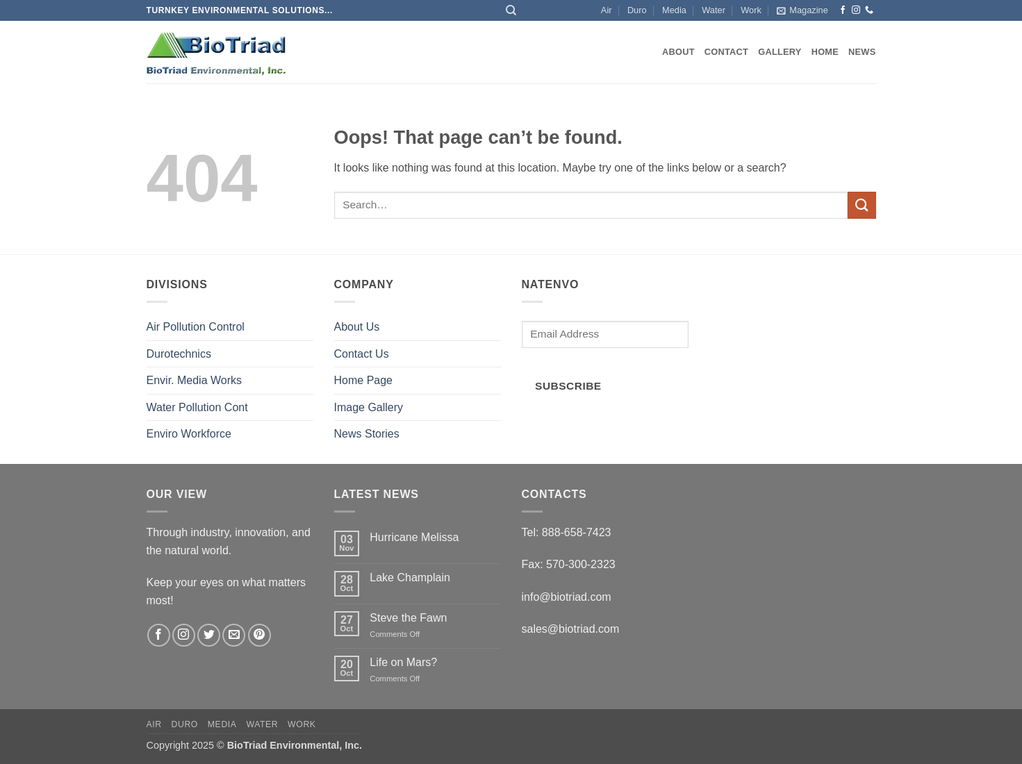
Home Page (363, 380)
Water (713, 10)
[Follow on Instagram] (856, 10)
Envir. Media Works (194, 380)
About (678, 52)
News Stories (366, 434)
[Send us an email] (233, 635)
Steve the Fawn (408, 618)
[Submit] (861, 205)
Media (674, 10)
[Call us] (869, 10)
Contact (726, 52)
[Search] (511, 10)
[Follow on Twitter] (208, 635)
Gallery (779, 52)
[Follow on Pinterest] (259, 635)
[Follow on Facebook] (843, 10)
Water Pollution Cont (197, 407)
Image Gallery (369, 407)
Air (606, 10)
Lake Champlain (410, 577)
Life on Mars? (403, 662)
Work (751, 10)
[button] (802, 10)
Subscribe (568, 386)
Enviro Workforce (189, 434)
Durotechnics (179, 354)
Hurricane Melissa (414, 537)
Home (825, 52)
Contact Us (361, 354)
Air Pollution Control (196, 327)
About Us (357, 327)
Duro (637, 10)
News (861, 52)
